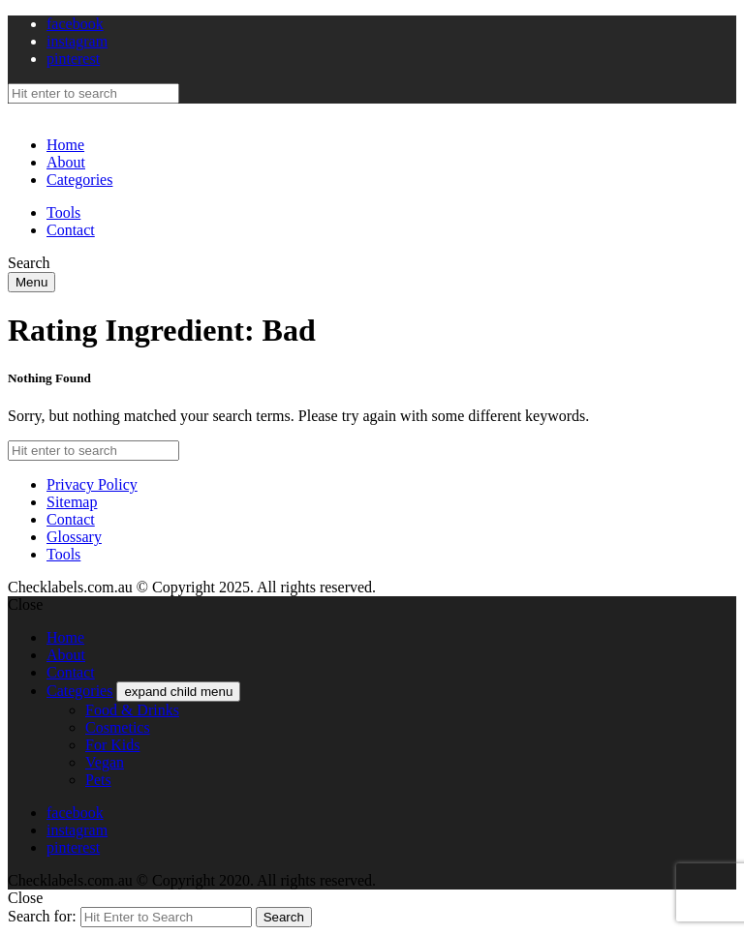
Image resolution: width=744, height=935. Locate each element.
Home (65, 144)
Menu (31, 282)
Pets (98, 779)
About (65, 162)
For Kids (112, 745)
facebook (75, 23)
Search (284, 917)
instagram (77, 41)
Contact (70, 230)
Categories (79, 179)
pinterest (73, 58)
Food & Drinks (132, 710)
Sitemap (71, 502)
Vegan (104, 762)
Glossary (74, 536)
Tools (63, 212)
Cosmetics (117, 727)
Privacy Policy (92, 484)
